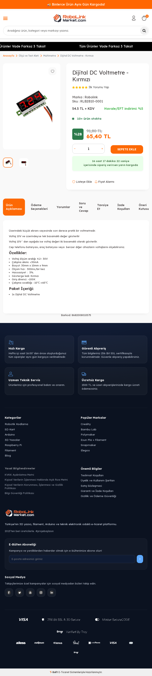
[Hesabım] (134, 18)
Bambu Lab (88, 429)
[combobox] (76, 30)
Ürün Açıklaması (14, 207)
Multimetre (49, 55)
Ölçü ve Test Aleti (29, 55)
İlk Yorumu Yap (99, 87)
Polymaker (88, 434)
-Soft (54, 672)
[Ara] (144, 31)
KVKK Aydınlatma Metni (19, 474)
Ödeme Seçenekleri (39, 207)
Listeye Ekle (82, 182)
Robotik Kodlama (16, 424)
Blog (8, 455)
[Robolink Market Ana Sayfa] (76, 513)
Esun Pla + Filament (93, 439)
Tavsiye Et (102, 207)
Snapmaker (88, 445)
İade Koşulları (123, 207)
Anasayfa (8, 55)
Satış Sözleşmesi (91, 485)
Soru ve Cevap (83, 207)
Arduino (10, 434)
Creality (86, 424)
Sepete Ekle (126, 149)
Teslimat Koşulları (92, 475)
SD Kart (10, 429)
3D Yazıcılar (12, 439)
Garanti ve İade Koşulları (97, 490)
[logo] (69, 18)
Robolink (91, 97)
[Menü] (5, 19)
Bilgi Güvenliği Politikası (19, 493)
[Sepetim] (144, 18)
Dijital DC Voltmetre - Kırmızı (77, 55)
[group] (31, 106)
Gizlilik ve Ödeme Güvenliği (98, 496)
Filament (10, 450)
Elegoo (85, 450)
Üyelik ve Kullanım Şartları (98, 480)
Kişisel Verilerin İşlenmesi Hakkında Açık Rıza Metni (36, 479)
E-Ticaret (64, 672)
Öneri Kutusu (144, 207)
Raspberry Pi (13, 445)
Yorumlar (63, 207)
